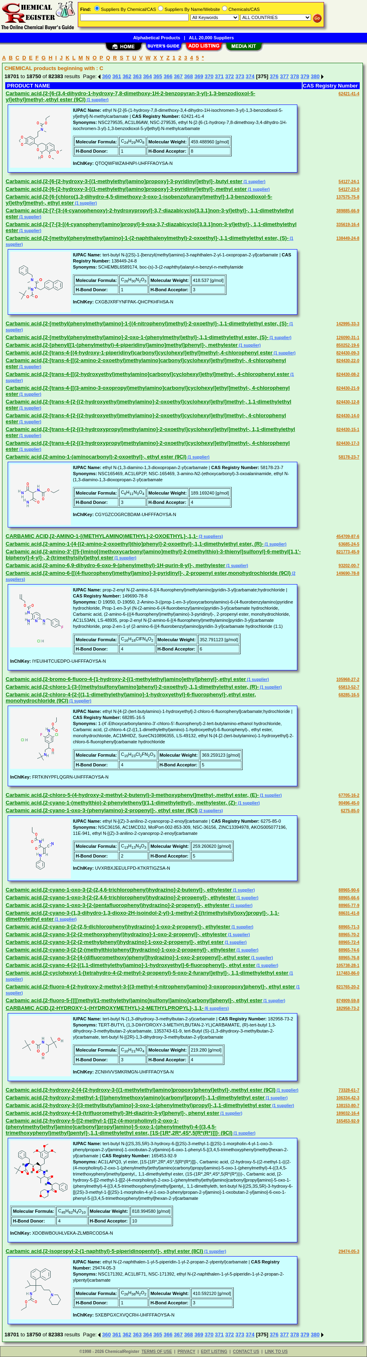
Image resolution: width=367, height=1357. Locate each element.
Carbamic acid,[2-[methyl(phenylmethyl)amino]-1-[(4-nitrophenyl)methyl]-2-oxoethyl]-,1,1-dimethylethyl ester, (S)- (147, 323)
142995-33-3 (347, 324)
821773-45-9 (347, 552)
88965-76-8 (349, 958)
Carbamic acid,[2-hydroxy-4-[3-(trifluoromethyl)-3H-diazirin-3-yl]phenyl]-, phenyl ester (112, 1113)
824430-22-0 (347, 360)
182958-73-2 (347, 1008)
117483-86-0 (347, 973)
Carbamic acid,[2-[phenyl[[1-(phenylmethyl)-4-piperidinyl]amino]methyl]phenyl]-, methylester (122, 345)
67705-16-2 (349, 795)
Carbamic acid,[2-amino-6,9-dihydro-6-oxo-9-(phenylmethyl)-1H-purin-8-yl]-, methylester (115, 565)
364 (147, 76)
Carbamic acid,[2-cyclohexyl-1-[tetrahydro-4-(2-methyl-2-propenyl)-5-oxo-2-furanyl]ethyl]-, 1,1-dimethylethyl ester (147, 973)
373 (239, 76)
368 (188, 76)
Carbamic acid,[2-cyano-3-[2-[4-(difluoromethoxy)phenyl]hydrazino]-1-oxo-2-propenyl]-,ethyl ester (128, 957)
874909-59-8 (347, 1001)
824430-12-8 (347, 402)
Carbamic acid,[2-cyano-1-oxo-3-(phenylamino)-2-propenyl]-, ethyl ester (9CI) (102, 810)
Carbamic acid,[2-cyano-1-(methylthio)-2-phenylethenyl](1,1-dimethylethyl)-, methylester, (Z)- (121, 803)
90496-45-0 (349, 803)
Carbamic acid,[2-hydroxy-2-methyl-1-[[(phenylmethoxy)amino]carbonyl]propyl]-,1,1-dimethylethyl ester (135, 1098)
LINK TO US (276, 1351)
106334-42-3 (347, 1098)
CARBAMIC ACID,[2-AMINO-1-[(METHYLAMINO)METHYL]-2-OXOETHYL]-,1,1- (102, 536)
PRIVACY (186, 1351)
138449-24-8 (347, 238)
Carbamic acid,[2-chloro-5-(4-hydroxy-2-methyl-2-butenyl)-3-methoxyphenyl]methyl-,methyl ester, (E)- (132, 795)
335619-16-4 (347, 224)
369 (198, 76)
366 (168, 76)
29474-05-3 (349, 1251)
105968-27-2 (347, 679)
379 (305, 76)
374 (250, 76)
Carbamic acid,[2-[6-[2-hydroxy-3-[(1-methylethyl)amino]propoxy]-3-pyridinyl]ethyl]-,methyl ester (126, 189)
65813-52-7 (349, 687)
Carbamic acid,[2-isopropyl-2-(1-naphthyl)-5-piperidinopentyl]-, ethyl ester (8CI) (104, 1251)
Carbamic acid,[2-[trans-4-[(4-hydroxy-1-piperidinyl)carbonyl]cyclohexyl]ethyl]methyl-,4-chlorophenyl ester (139, 353)
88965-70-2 (349, 934)
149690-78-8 (347, 573)
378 (294, 76)
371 (219, 76)
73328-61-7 (349, 1090)
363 (137, 76)
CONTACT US (246, 1351)
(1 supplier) (97, 100)
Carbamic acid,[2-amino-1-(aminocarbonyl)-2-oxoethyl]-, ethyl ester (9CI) (96, 457)
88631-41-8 (349, 913)
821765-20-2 (347, 987)
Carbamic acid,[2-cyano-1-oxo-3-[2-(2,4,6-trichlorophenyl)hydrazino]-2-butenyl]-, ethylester (119, 890)
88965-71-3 (349, 927)
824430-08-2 (347, 374)
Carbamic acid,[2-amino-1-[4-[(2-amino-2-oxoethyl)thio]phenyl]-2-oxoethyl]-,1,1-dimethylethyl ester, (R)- (134, 544)
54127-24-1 (349, 181)
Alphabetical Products (156, 37)
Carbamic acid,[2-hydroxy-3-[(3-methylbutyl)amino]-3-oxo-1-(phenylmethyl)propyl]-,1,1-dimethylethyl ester (138, 1105)
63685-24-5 (349, 544)
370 (209, 76)
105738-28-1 (347, 965)
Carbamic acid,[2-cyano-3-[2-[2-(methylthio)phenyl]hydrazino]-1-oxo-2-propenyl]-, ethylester (120, 950)
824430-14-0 (347, 416)
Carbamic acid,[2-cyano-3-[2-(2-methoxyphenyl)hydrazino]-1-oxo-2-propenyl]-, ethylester (116, 934)
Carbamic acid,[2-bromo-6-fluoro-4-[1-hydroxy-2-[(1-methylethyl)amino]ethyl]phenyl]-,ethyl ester (126, 679)
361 (116, 76)
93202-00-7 (349, 565)
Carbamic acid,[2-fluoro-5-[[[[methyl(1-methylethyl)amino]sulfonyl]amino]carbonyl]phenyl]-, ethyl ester (134, 1000)
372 (229, 76)
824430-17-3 (347, 443)
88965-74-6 (349, 950)
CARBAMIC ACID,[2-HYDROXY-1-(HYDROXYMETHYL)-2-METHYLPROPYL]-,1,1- (104, 1008)
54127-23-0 (349, 189)
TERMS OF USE (156, 1351)
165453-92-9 (347, 1121)
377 (284, 76)
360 (106, 76)
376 (274, 76)
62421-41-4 (349, 94)
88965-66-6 (349, 898)
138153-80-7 (347, 1105)
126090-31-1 (347, 337)
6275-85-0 (350, 811)
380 (315, 76)
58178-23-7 (349, 457)
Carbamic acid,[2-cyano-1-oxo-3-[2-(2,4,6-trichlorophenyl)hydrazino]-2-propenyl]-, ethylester (120, 897)
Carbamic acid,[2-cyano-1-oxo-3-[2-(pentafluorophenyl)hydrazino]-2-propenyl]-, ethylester (118, 905)
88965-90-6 (349, 890)
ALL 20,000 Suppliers (211, 37)
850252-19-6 (347, 345)
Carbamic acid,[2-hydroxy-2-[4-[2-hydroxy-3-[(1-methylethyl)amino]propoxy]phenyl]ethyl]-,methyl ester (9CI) (140, 1090)
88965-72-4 (349, 942)
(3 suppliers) (210, 536)
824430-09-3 (347, 353)
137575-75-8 (347, 197)
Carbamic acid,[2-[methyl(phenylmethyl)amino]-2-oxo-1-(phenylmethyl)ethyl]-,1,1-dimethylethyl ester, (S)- (137, 337)
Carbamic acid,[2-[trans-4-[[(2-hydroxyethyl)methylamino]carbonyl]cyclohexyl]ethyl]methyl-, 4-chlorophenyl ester (147, 374)
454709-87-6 (347, 536)
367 (178, 76)
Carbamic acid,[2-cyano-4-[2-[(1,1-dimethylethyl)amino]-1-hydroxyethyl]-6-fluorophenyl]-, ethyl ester (130, 965)
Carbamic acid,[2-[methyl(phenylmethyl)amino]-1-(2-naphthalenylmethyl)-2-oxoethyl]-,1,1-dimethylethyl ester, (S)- (147, 238)
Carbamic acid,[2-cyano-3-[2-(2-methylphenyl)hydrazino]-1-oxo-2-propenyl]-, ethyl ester (115, 942)
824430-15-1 (347, 429)
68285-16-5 (349, 695)
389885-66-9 (347, 211)
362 (127, 76)
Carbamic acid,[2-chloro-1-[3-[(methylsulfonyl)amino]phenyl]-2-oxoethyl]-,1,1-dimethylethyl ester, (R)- (132, 687)
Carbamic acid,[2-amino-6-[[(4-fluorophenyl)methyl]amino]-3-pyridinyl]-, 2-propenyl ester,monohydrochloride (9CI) (148, 573)
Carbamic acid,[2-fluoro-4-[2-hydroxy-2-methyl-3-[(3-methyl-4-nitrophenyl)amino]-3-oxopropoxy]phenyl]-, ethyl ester (150, 987)
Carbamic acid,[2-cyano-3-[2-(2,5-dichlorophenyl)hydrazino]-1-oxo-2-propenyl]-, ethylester (118, 927)
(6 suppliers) (215, 1008)
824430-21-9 (347, 388)
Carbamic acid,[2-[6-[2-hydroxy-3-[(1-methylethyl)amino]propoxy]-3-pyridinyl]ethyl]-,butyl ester (124, 181)
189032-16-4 (347, 1113)
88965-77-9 (349, 905)
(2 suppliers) (210, 811)
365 (158, 76)
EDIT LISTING (214, 1351)
